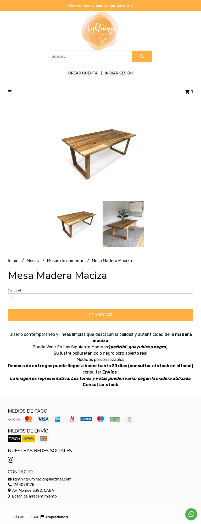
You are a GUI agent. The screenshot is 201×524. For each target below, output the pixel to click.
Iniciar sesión (119, 73)
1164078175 (21, 485)
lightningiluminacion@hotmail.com (39, 479)
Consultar (101, 314)
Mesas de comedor (66, 260)
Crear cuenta (83, 73)
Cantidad (14, 290)
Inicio (13, 260)
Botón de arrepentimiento (32, 496)
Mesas (33, 260)
